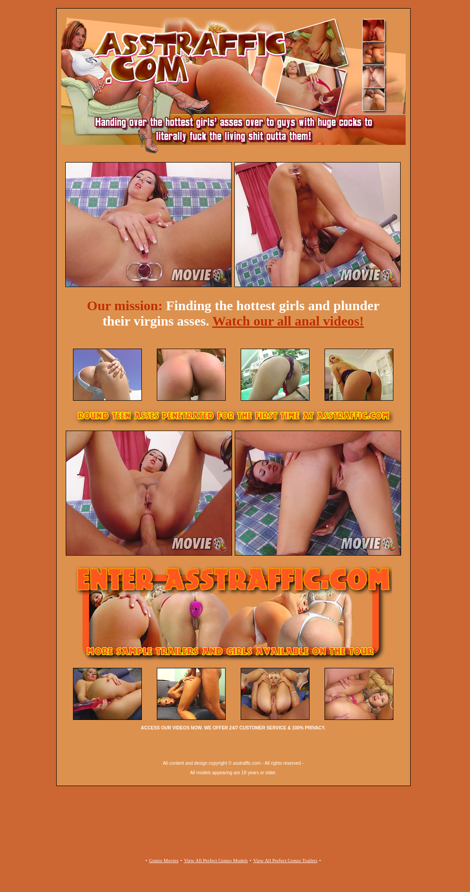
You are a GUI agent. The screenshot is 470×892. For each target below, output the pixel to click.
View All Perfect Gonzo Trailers (285, 860)
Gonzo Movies (164, 860)
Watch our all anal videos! (287, 320)
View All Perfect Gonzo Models (216, 860)
